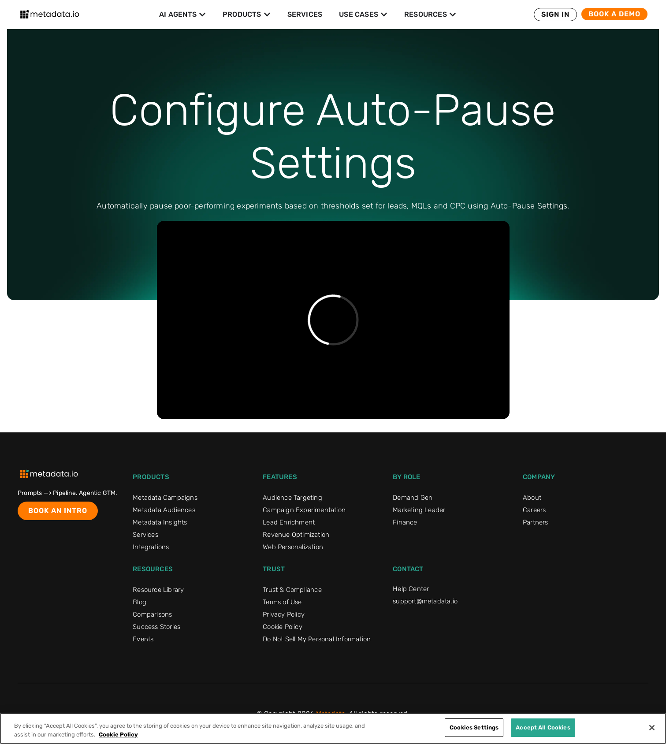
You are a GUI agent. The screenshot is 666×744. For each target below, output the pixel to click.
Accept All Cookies (543, 727)
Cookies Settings (474, 727)
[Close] (652, 727)
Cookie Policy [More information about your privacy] (118, 734)
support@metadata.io (425, 601)
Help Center (411, 589)
